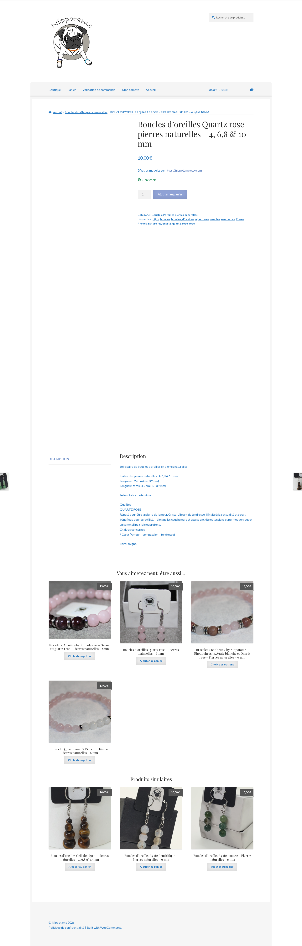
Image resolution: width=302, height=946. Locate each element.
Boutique (55, 89)
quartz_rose (180, 223)
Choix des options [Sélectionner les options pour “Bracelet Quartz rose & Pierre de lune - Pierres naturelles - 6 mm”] (79, 760)
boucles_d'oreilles (182, 219)
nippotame (202, 219)
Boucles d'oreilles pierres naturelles (86, 112)
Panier (71, 89)
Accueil (151, 89)
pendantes (228, 219)
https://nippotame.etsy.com (184, 170)
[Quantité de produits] (144, 194)
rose (192, 223)
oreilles (215, 219)
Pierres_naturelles (149, 223)
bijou (156, 219)
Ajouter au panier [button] (151, 660)
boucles (165, 219)
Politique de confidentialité (66, 927)
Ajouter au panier (170, 194)
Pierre (240, 219)
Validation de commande (99, 89)
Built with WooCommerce (104, 927)
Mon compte (130, 89)
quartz (166, 223)
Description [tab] (59, 459)
